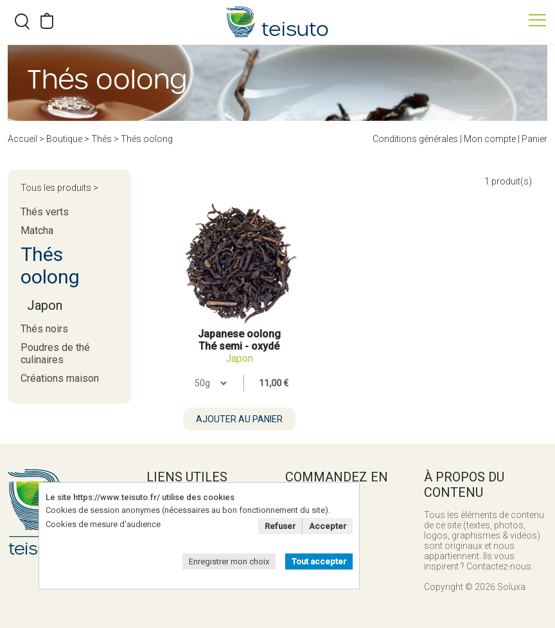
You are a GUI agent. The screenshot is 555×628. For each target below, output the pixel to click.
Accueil (22, 139)
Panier (534, 139)
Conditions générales (415, 139)
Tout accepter (319, 561)
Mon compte (490, 139)
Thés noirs (44, 329)
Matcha (37, 230)
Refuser (280, 526)
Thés (101, 139)
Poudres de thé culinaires (55, 353)
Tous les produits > (59, 188)
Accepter (327, 526)
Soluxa (511, 587)
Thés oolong (147, 139)
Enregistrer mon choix (229, 561)
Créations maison (60, 378)
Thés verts (45, 212)
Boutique (64, 139)
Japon (44, 305)
